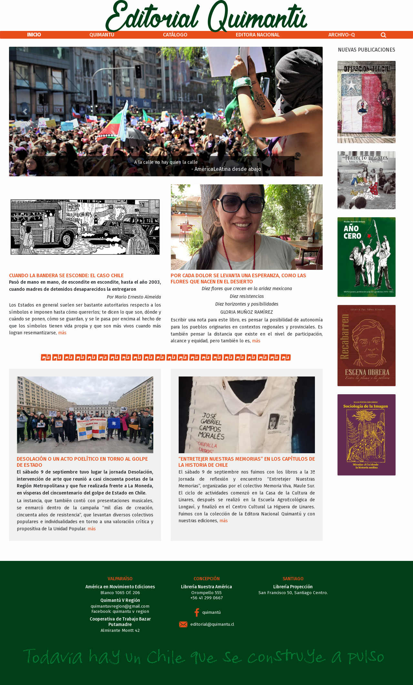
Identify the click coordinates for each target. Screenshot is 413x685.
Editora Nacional (258, 35)
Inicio (34, 35)
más (62, 333)
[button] (24, 111)
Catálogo (175, 35)
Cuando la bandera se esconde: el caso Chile (66, 275)
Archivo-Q (341, 35)
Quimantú (101, 35)
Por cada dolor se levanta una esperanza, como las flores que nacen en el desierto (238, 278)
